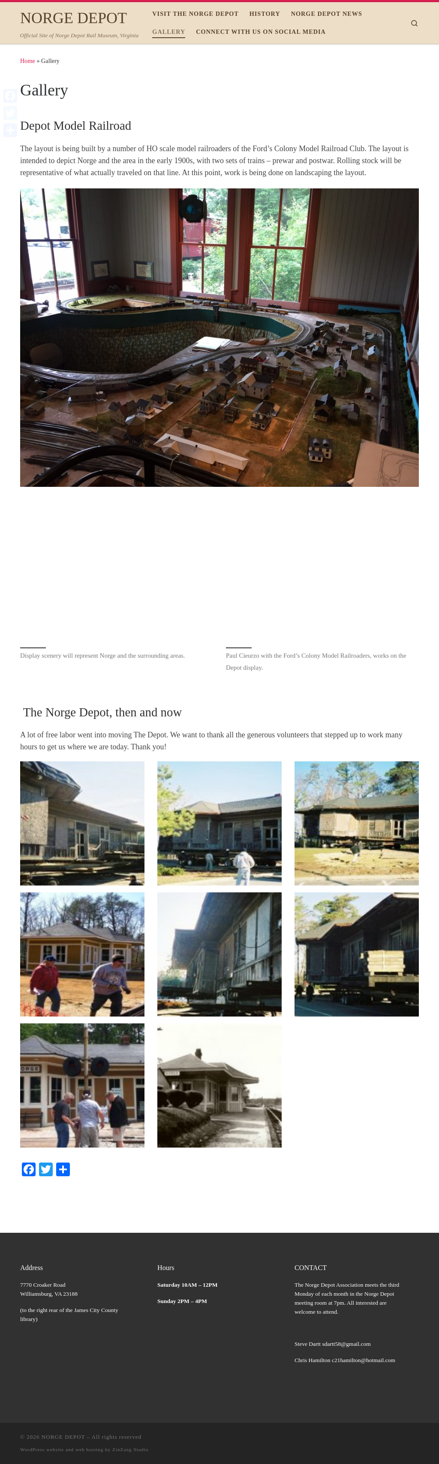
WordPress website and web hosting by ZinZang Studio (84, 1449)
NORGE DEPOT (63, 1437)
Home (27, 60)
